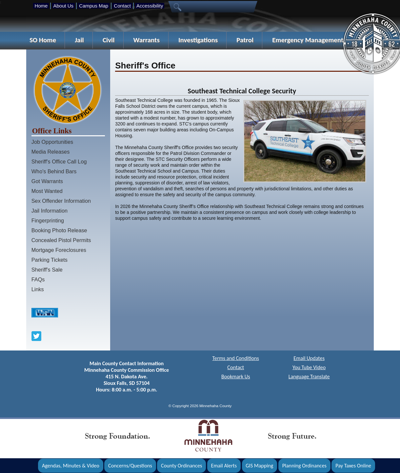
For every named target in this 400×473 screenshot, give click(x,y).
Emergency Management (307, 40)
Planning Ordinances (304, 466)
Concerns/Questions (130, 466)
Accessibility (149, 6)
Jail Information (49, 211)
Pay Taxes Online (353, 466)
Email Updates (309, 358)
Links (37, 289)
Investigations (198, 40)
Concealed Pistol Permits (61, 240)
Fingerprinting (47, 220)
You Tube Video (309, 367)
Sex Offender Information (61, 201)
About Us (63, 6)
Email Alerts (224, 466)
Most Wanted (47, 191)
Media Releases (50, 152)
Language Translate (309, 376)
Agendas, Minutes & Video (70, 466)
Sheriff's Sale (47, 270)
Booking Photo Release (59, 230)
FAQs (38, 279)
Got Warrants (47, 181)
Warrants (146, 40)
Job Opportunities (52, 142)
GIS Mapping (259, 466)
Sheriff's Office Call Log (59, 161)
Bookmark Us (235, 376)
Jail (79, 40)
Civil (109, 40)
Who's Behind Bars (54, 171)
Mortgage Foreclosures (58, 250)
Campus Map (93, 6)
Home (41, 6)
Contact (122, 6)
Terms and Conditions (235, 358)
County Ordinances (181, 466)
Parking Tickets (49, 260)
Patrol (244, 40)
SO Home (43, 40)
